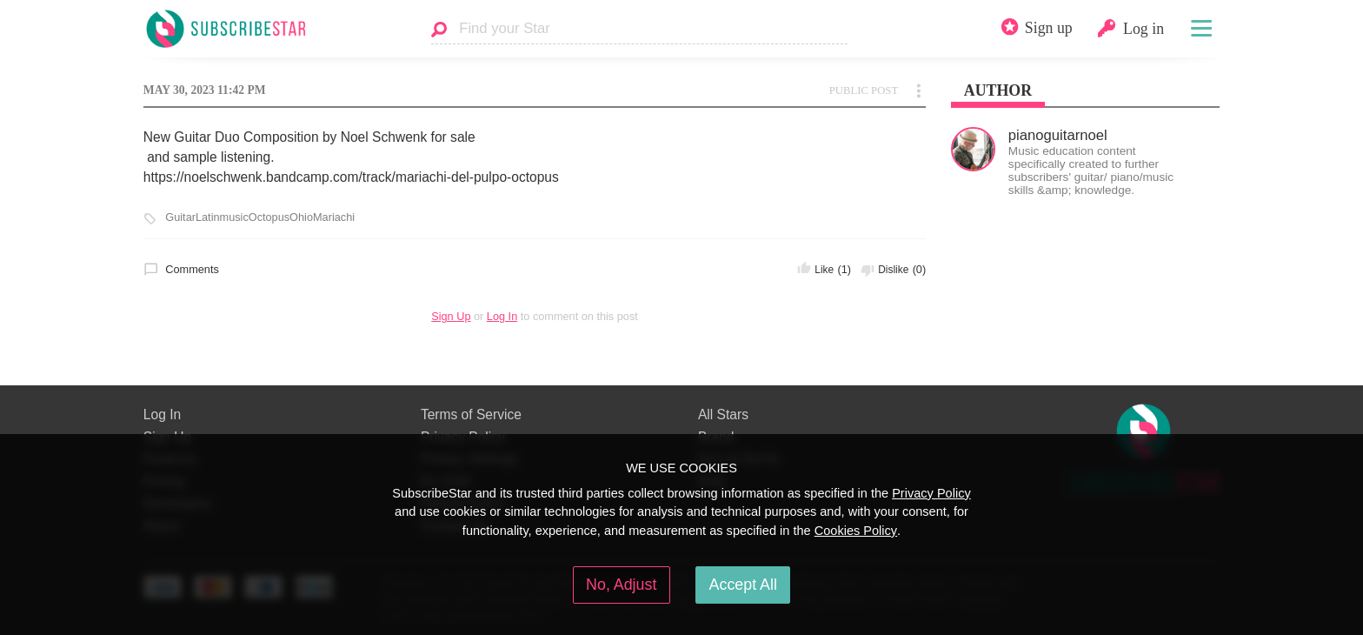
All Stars (723, 414)
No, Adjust (621, 584)
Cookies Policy (855, 531)
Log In (502, 316)
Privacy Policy (931, 493)
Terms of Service (471, 414)
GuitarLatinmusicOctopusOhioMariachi (260, 217)
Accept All (743, 584)
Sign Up (450, 316)
